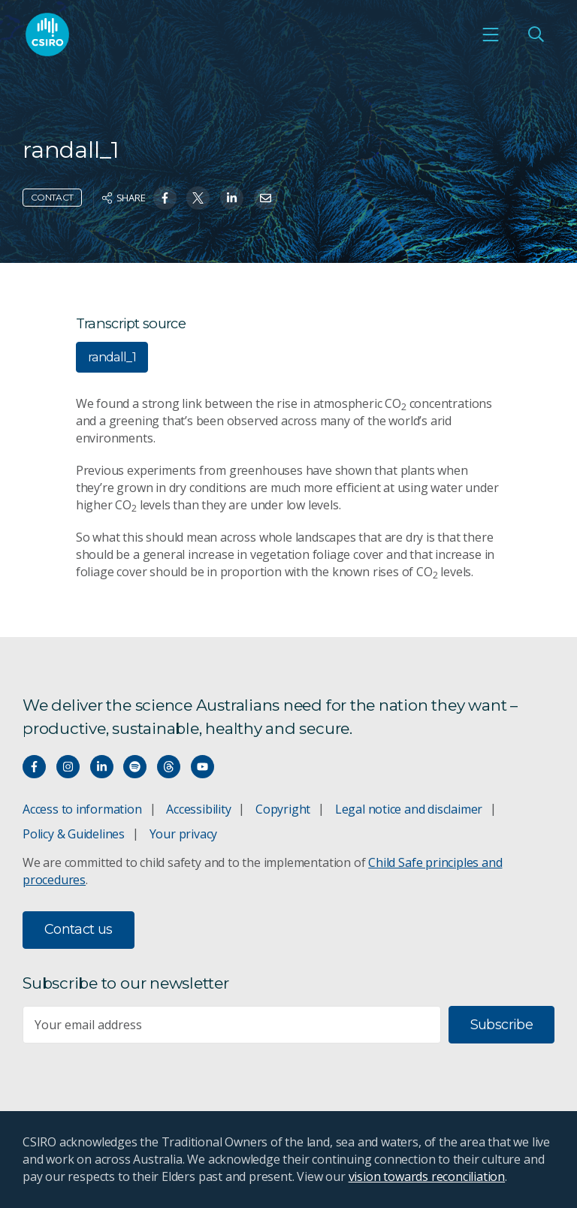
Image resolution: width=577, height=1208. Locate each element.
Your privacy (183, 834)
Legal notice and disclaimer (408, 809)
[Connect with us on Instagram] (68, 766)
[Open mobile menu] (490, 34)
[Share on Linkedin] (231, 198)
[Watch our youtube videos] (202, 766)
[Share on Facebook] (165, 198)
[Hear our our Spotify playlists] (135, 766)
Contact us (78, 929)
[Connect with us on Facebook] (34, 766)
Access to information (82, 809)
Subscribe (501, 1024)
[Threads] (168, 766)
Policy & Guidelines (74, 834)
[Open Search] (535, 34)
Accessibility (198, 809)
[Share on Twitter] (198, 198)
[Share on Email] (265, 198)
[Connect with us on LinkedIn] (101, 766)
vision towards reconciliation (427, 1176)
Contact (52, 197)
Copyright (282, 809)
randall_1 (112, 357)
